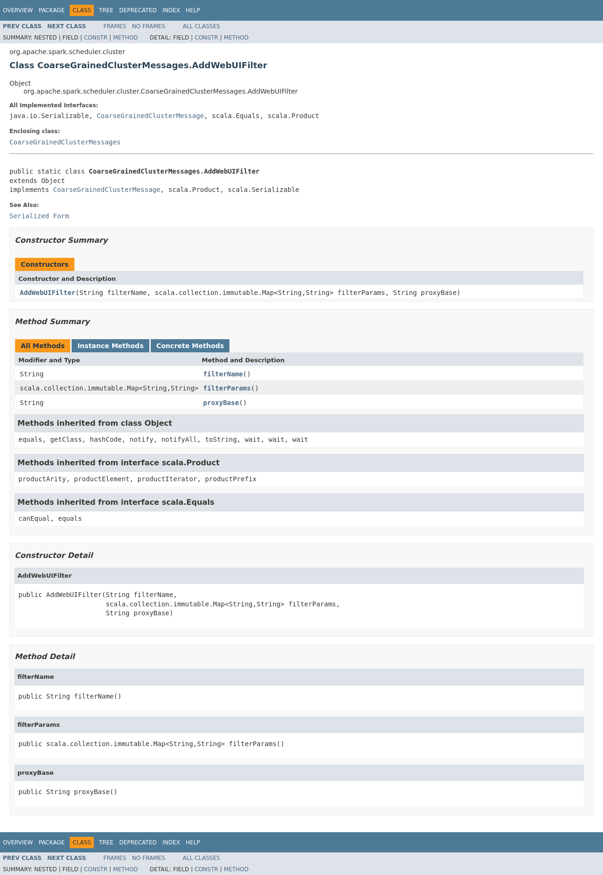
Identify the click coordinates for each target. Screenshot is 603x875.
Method (125, 37)
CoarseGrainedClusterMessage (150, 115)
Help (193, 10)
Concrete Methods (190, 346)
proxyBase (221, 402)
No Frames (148, 26)
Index (171, 10)
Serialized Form (39, 216)
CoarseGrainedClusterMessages (65, 142)
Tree (106, 10)
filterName (223, 374)
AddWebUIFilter (47, 292)
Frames (115, 26)
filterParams (227, 388)
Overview (18, 10)
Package (52, 10)
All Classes (201, 26)
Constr (95, 37)
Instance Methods (110, 346)
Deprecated (138, 10)
